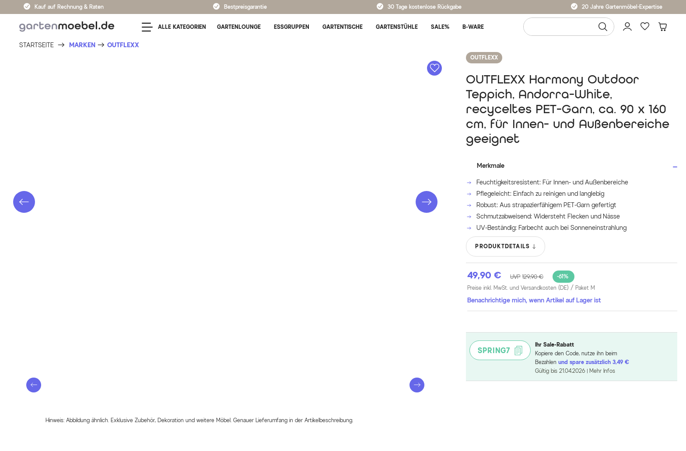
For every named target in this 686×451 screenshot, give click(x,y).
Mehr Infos (602, 371)
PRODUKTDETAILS (506, 246)
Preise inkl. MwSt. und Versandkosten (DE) (531, 288)
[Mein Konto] (627, 26)
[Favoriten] (644, 26)
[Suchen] (602, 26)
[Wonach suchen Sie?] (569, 26)
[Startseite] (36, 45)
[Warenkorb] (662, 26)
